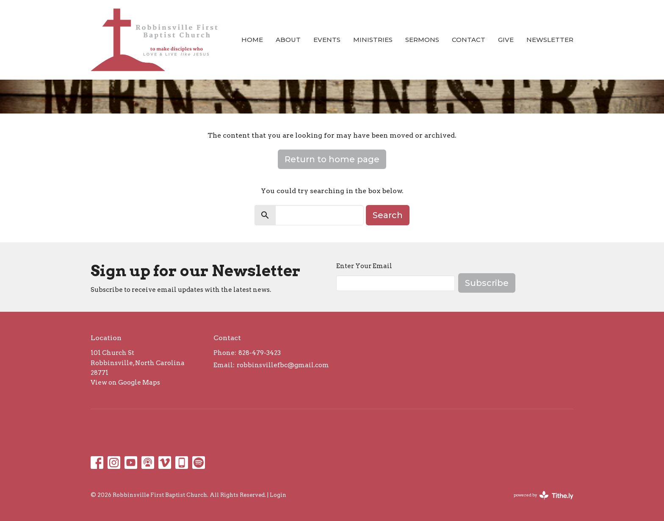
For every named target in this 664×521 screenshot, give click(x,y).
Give (506, 40)
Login (278, 495)
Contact (468, 40)
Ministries (373, 40)
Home (252, 40)
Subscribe (487, 283)
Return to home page (332, 159)
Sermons (422, 40)
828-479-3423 (259, 353)
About (288, 40)
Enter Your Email (364, 266)
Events (326, 40)
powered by (543, 495)
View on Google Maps (125, 382)
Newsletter (549, 40)
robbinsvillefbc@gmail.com (283, 365)
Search (388, 215)
